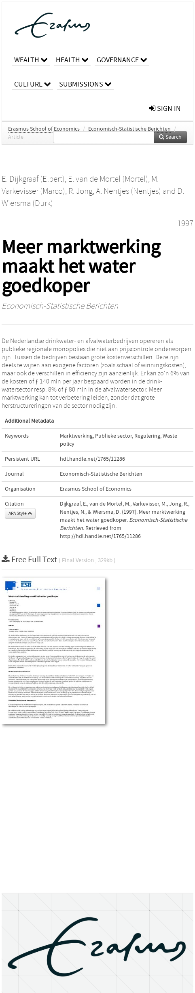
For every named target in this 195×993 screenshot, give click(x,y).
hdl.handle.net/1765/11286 (92, 459)
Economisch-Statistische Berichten (129, 129)
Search (170, 137)
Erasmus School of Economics (44, 129)
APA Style (20, 513)
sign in (165, 108)
